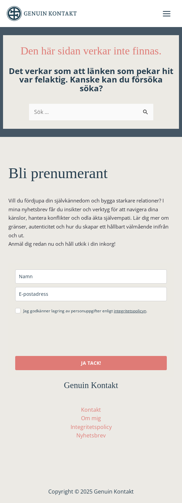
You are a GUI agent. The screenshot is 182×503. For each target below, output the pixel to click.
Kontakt (91, 409)
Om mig (91, 418)
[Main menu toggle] (166, 13)
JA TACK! (91, 363)
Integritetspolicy (91, 427)
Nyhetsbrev (91, 435)
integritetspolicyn (130, 311)
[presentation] (66, 336)
